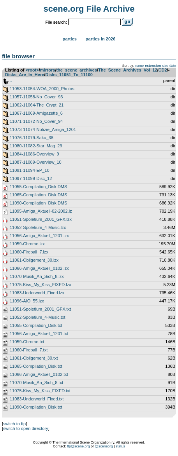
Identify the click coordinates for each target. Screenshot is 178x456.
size (165, 66)
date (172, 66)
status (120, 446)
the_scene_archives (76, 70)
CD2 (163, 70)
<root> (32, 70)
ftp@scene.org (78, 446)
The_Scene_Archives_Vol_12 (127, 70)
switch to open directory (25, 428)
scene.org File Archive (89, 9)
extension (153, 66)
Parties (70, 39)
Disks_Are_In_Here (24, 74)
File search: (56, 22)
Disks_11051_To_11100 (69, 74)
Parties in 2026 (100, 39)
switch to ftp (14, 423)
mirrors (47, 70)
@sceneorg (104, 446)
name (139, 66)
